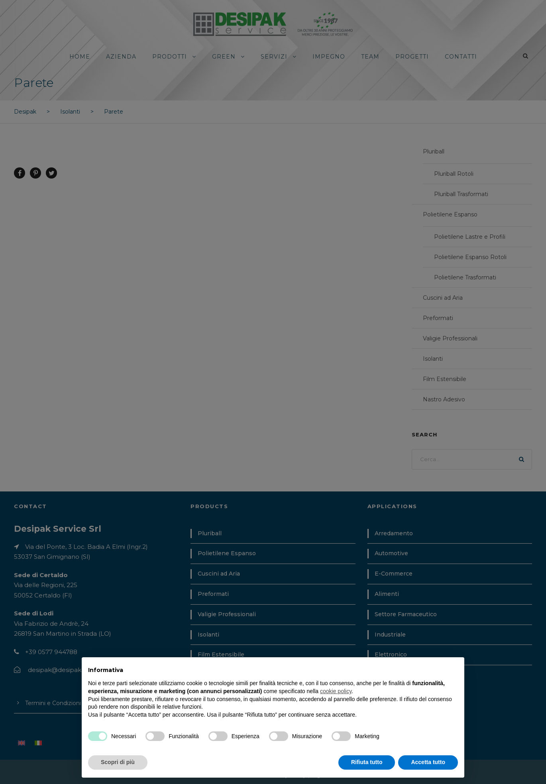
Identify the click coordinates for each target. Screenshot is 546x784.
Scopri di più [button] (118, 762)
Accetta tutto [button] (428, 762)
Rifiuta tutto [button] (367, 762)
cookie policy (336, 691)
